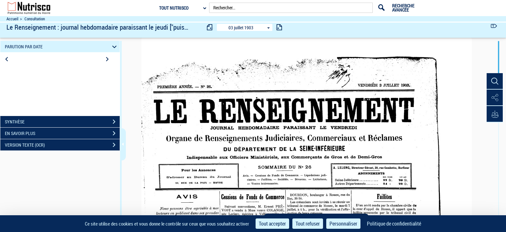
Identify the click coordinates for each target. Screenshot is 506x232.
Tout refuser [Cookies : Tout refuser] (308, 223)
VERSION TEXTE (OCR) (62, 145)
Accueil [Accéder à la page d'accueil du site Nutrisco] (12, 19)
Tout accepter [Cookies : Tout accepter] (272, 223)
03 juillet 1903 (240, 27)
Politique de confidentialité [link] (394, 223)
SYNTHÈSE (62, 121)
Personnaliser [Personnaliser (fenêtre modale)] (343, 223)
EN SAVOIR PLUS (62, 133)
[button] (495, 81)
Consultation (35, 19)
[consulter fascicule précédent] (210, 27)
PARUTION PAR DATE (62, 46)
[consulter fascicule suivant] (279, 27)
